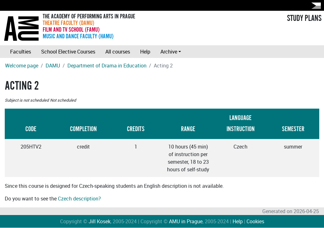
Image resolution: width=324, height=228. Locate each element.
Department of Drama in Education (106, 65)
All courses (117, 51)
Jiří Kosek (99, 221)
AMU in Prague (185, 221)
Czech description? (79, 198)
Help (145, 51)
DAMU (53, 65)
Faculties (20, 51)
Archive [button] (168, 51)
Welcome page (21, 65)
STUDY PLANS (304, 18)
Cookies (255, 221)
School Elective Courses (68, 51)
